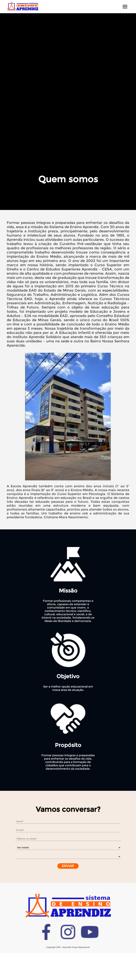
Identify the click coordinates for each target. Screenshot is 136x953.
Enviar (68, 866)
